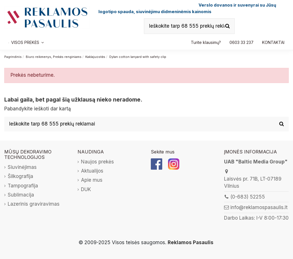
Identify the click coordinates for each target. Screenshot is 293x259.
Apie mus (91, 180)
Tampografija (23, 186)
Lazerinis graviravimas (34, 204)
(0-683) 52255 (247, 197)
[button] (241, 42)
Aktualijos (92, 171)
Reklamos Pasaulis (190, 242)
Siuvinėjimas (22, 167)
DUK (86, 189)
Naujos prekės (97, 162)
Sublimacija (21, 195)
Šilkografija (20, 176)
